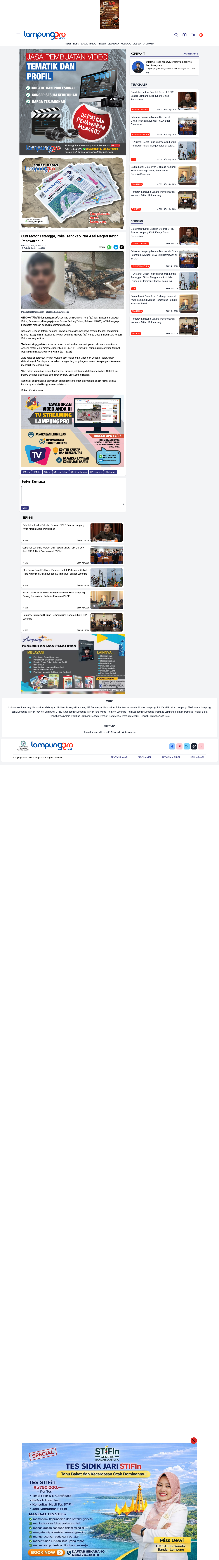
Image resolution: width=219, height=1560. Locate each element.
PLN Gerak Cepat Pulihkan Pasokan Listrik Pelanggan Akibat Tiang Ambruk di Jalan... (153, 144)
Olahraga (113, 44)
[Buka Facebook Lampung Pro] (172, 746)
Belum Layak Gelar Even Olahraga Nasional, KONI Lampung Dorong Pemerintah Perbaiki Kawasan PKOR (54, 594)
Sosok (84, 44)
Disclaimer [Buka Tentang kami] (144, 757)
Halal (92, 44)
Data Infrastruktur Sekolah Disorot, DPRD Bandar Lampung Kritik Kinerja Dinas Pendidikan (53, 527)
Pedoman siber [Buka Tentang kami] (171, 757)
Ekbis (76, 44)
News (68, 44)
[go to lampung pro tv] (192, 35)
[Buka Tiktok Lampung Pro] (194, 746)
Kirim (25, 508)
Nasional (126, 44)
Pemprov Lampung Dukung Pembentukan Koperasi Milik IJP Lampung (55, 617)
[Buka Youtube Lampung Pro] (201, 746)
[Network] (90, 733)
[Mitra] (19, 708)
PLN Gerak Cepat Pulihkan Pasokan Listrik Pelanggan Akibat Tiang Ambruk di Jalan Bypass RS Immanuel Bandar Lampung (55, 572)
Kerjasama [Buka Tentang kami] (197, 757)
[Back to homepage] (44, 35)
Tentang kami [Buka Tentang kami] (119, 757)
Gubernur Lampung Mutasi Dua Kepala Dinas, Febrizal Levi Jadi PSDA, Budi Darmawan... (151, 121)
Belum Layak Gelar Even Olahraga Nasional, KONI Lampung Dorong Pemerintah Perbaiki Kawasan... (153, 170)
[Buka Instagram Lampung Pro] (179, 746)
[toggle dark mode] (200, 35)
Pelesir (102, 44)
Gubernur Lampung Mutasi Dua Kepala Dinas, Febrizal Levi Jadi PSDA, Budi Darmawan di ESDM (53, 549)
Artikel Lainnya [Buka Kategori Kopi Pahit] (191, 54)
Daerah (137, 44)
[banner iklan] (72, 102)
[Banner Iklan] (109, 14)
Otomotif (148, 44)
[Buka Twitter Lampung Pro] (187, 746)
